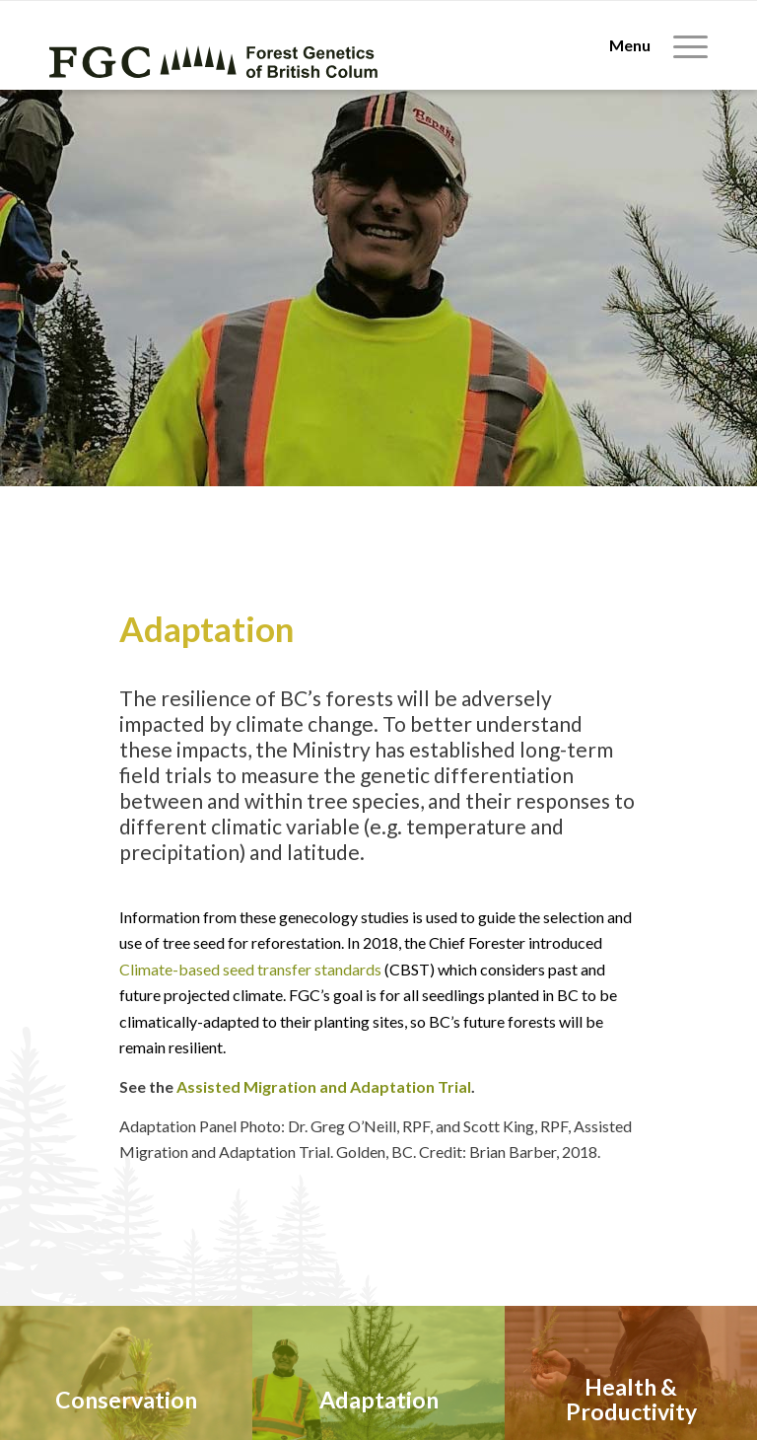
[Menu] (648, 45)
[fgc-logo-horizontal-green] (213, 61)
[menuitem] (648, 45)
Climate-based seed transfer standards (250, 969)
